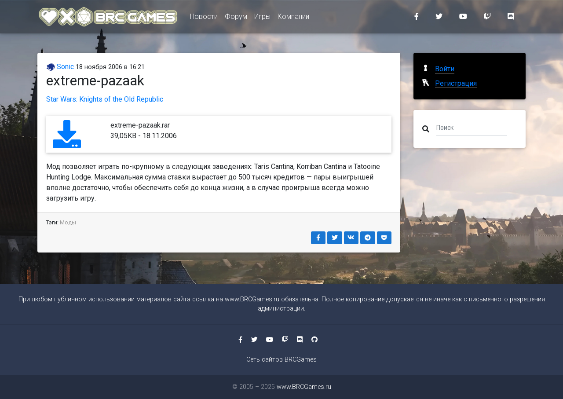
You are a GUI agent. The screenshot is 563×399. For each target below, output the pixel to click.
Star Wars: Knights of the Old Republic (104, 99)
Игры (262, 18)
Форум (236, 18)
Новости (204, 18)
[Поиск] (471, 127)
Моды (68, 222)
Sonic (60, 66)
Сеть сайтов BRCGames (281, 359)
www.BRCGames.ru (252, 299)
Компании (293, 18)
